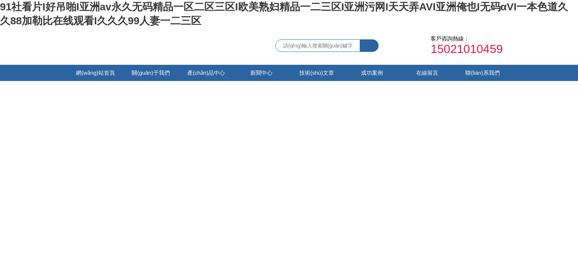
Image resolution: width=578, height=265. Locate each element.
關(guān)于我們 (151, 73)
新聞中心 (261, 73)
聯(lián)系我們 (482, 73)
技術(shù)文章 (316, 73)
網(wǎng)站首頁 (95, 73)
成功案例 (372, 73)
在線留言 (427, 73)
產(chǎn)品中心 (206, 73)
